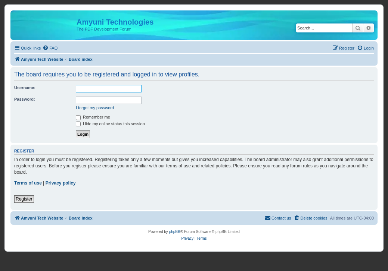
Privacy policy (61, 183)
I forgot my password (95, 107)
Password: (24, 99)
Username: (24, 87)
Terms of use (28, 183)
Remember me (93, 117)
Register (24, 199)
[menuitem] (50, 48)
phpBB (174, 232)
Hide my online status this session (110, 124)
